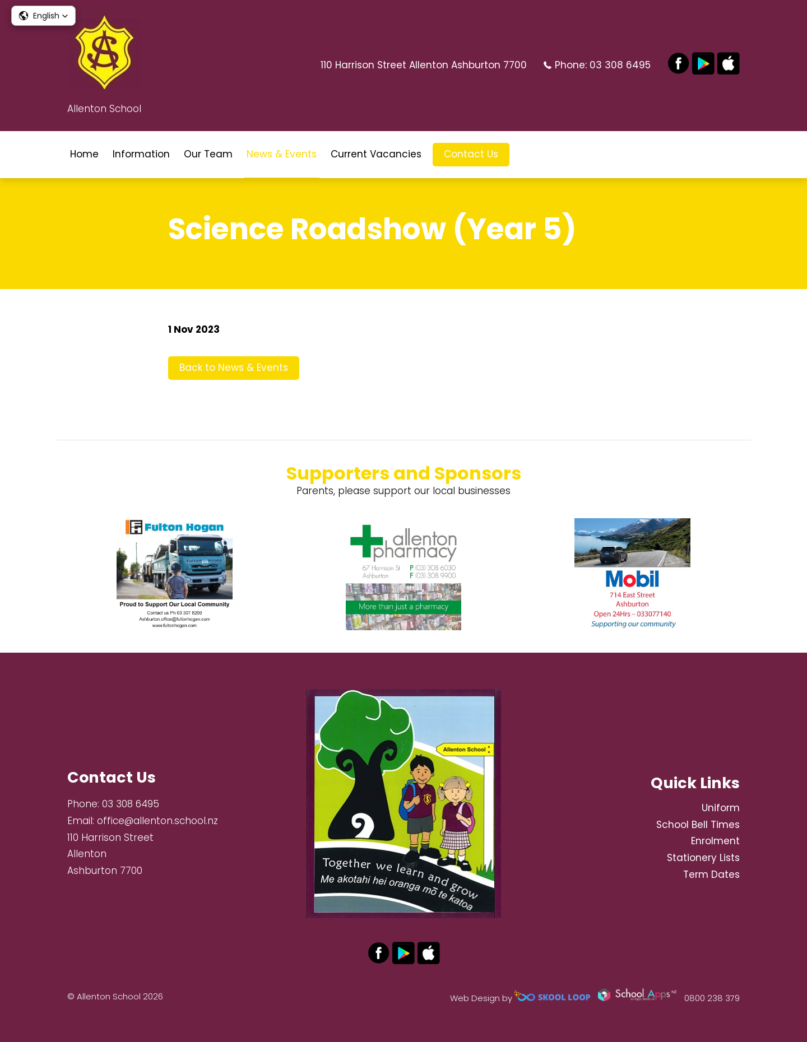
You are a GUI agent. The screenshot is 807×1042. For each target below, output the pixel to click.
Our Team (208, 154)
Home (84, 154)
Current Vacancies (376, 154)
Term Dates (711, 874)
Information (141, 154)
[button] (43, 16)
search (526, 154)
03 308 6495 (620, 65)
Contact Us (471, 154)
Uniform (721, 808)
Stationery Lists (703, 857)
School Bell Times (698, 824)
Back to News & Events (233, 367)
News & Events (282, 154)
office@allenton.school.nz (157, 820)
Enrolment (715, 841)
